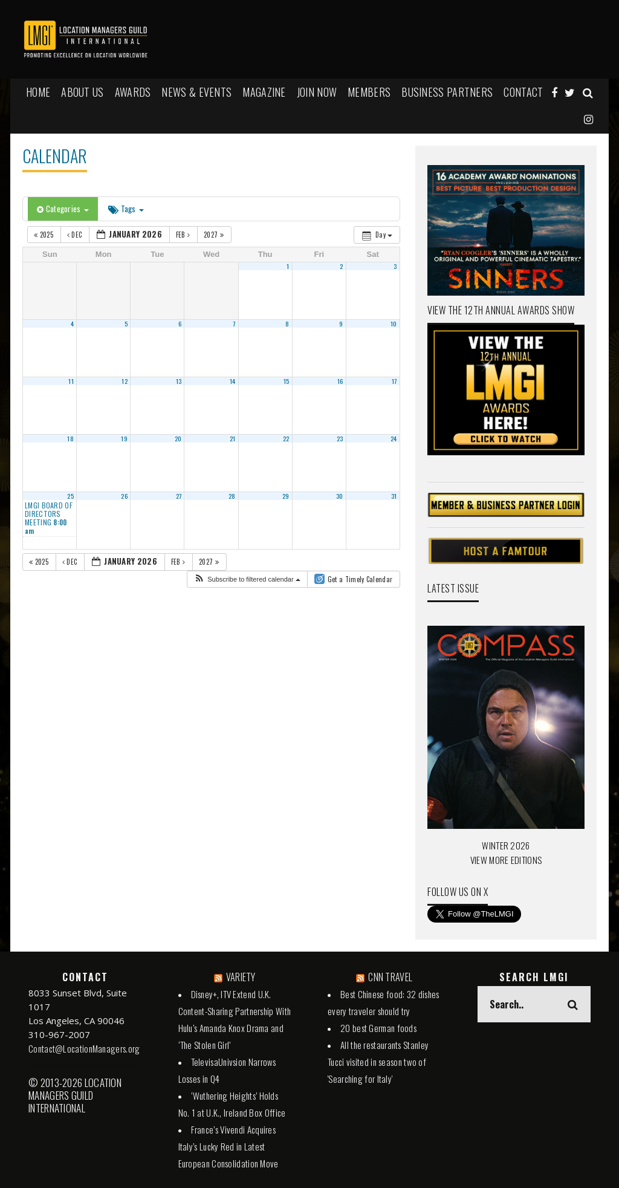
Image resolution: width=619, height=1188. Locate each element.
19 (124, 438)
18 (70, 438)
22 (286, 438)
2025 (44, 234)
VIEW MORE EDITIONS (506, 859)
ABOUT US (82, 92)
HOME (38, 92)
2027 (214, 234)
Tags (126, 209)
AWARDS (133, 92)
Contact (523, 92)
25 (70, 496)
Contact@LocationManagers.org (84, 1048)
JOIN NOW (317, 92)
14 (233, 381)
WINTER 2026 (506, 845)
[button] (246, 579)
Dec (75, 234)
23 (340, 438)
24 (394, 438)
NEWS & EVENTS (196, 92)
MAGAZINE (263, 92)
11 (71, 381)
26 (124, 496)
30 (339, 496)
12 (125, 381)
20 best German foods (378, 1027)
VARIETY (241, 977)
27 (179, 496)
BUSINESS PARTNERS (447, 92)
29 (286, 496)
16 (340, 381)
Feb (184, 234)
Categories (63, 209)
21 (233, 438)
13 (179, 381)
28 (232, 496)
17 (394, 381)
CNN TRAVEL (390, 977)
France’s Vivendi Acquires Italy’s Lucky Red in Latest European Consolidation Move (228, 1146)
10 (394, 323)
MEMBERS (369, 92)
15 (287, 381)
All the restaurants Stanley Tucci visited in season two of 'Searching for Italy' (378, 1061)
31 (394, 496)
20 (178, 438)
